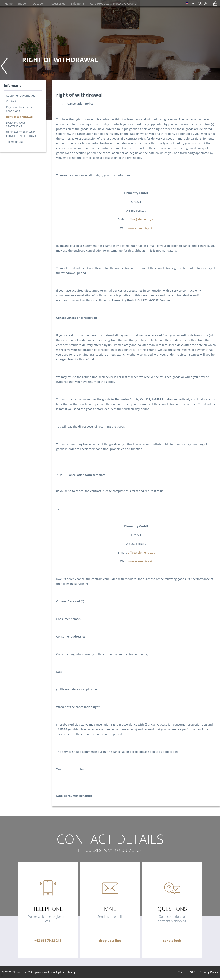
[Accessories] (57, 3)
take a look (172, 940)
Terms (182, 972)
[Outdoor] (38, 3)
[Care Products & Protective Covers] (113, 3)
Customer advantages (20, 95)
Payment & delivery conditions (19, 109)
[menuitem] (205, 4)
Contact (11, 101)
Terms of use (14, 142)
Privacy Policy (209, 972)
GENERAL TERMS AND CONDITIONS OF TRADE (22, 134)
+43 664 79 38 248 (47, 940)
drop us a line (110, 940)
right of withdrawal (19, 117)
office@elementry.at (141, 219)
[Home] (8, 3)
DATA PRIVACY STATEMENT (15, 124)
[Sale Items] (77, 3)
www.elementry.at (140, 228)
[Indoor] (22, 3)
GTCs (193, 972)
